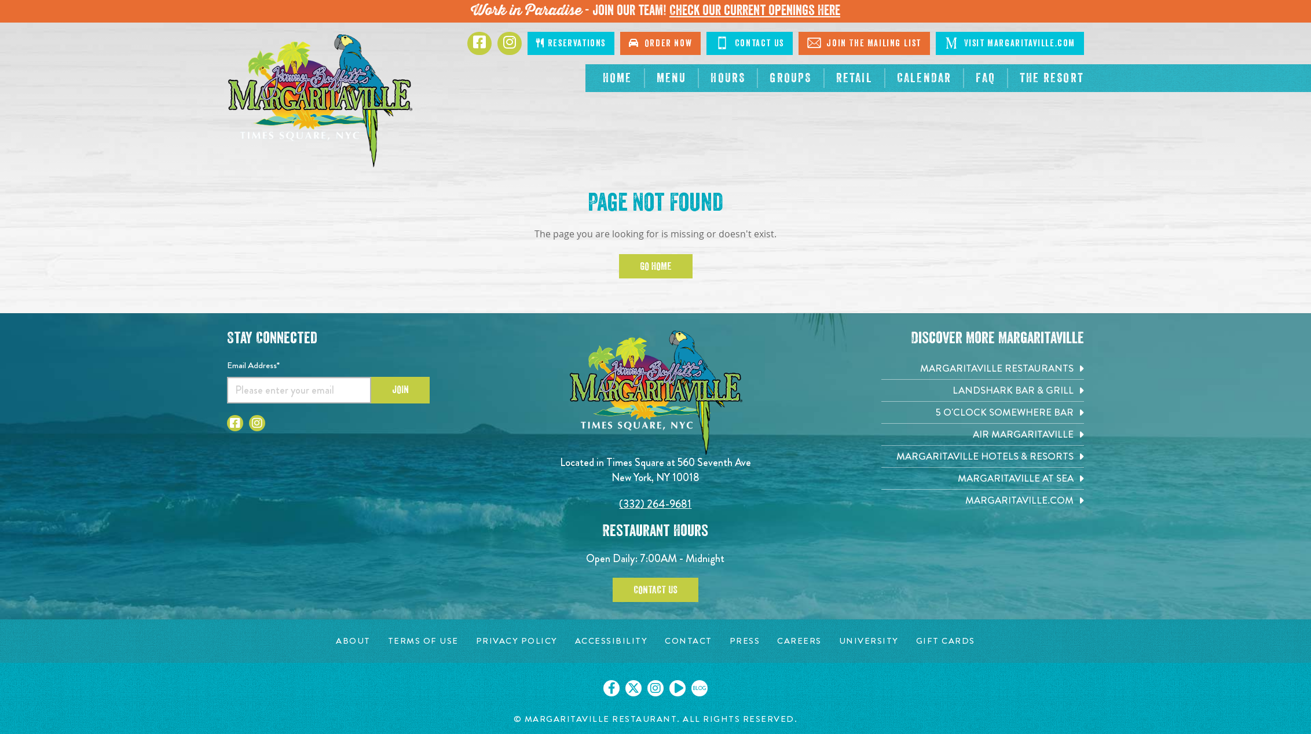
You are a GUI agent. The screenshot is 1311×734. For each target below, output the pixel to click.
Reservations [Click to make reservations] (571, 43)
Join (400, 389)
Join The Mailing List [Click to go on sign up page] (864, 43)
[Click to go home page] (319, 100)
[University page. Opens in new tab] (868, 641)
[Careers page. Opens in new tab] (799, 641)
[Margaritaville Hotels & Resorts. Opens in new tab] (982, 456)
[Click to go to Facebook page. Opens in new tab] (479, 43)
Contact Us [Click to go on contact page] (749, 43)
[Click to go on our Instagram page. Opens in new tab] (655, 688)
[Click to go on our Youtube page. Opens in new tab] (677, 688)
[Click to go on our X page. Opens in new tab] (633, 688)
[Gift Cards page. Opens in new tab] (945, 641)
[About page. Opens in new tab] (353, 641)
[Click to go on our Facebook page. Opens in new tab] (611, 688)
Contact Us (655, 590)
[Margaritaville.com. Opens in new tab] (982, 500)
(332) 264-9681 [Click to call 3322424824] (655, 504)
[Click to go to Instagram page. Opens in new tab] (509, 43)
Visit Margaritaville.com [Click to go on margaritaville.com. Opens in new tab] (1009, 43)
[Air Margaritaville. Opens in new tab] (982, 434)
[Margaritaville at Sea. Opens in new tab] (982, 478)
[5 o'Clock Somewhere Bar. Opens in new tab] (982, 412)
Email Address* (253, 365)
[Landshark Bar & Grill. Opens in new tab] (982, 390)
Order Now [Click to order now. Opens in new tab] (660, 43)
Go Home (656, 266)
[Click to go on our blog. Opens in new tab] (699, 688)
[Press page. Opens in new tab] (745, 641)
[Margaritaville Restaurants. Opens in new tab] (982, 368)
